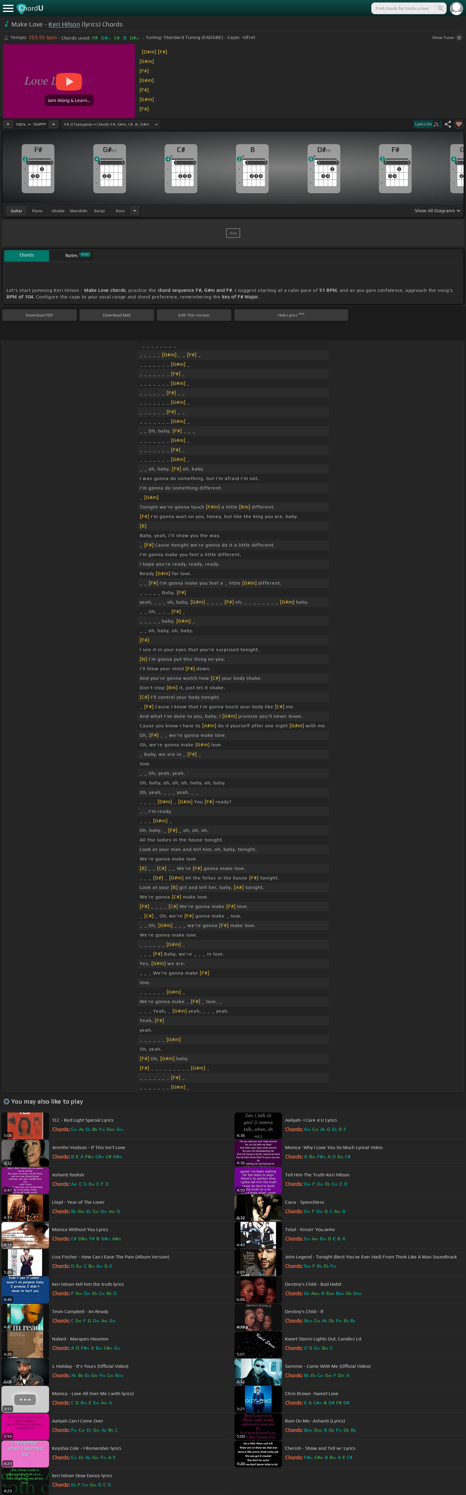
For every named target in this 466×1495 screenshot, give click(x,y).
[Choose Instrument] (134, 210)
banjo (99, 210)
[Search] (440, 8)
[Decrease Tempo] (8, 124)
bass (120, 210)
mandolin (78, 210)
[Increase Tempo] (53, 124)
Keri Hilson (64, 24)
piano (37, 210)
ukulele (57, 210)
